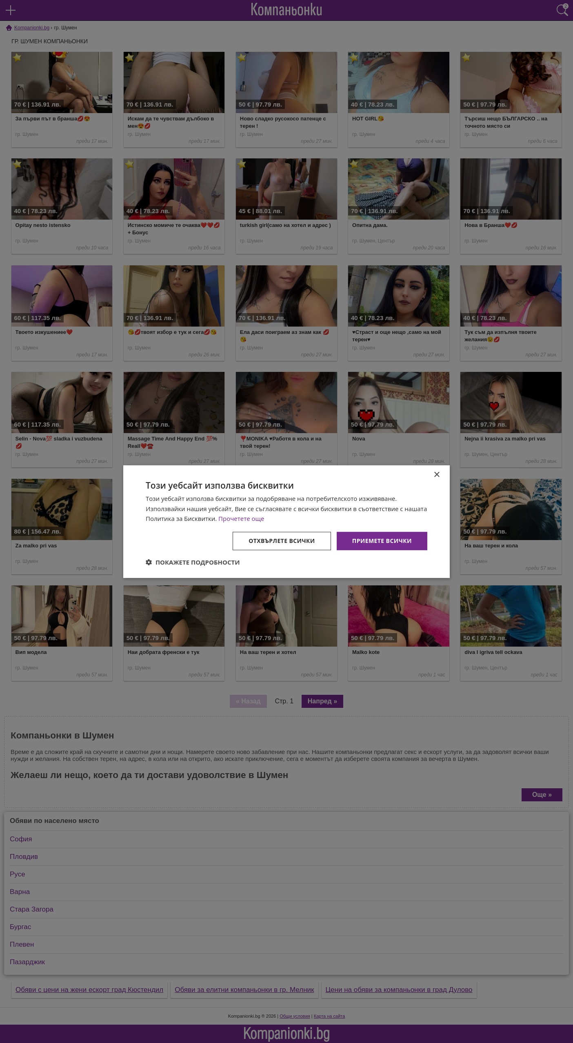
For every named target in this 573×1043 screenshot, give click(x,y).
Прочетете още (241, 518)
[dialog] (286, 521)
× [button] (436, 474)
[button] (193, 562)
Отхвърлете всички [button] (282, 541)
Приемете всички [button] (382, 541)
